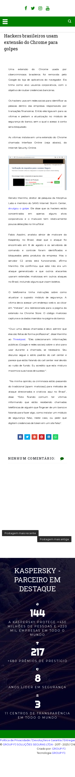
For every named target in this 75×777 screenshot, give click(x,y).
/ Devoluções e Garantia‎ (46, 740)
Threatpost (19, 339)
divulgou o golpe (18, 208)
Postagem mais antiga (54, 539)
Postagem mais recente (20, 533)
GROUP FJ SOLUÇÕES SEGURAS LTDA (28, 744)
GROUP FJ (58, 748)
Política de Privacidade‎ (15, 740)
